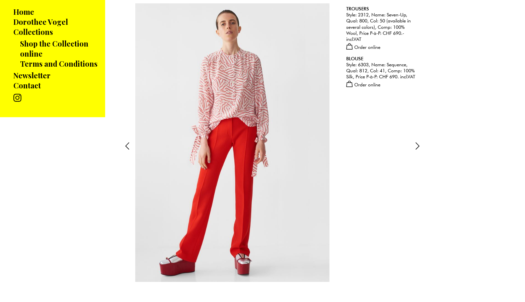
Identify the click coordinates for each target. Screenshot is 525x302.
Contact (27, 85)
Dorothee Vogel (40, 22)
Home (23, 12)
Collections (33, 32)
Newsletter (32, 75)
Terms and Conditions (58, 64)
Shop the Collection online (54, 49)
